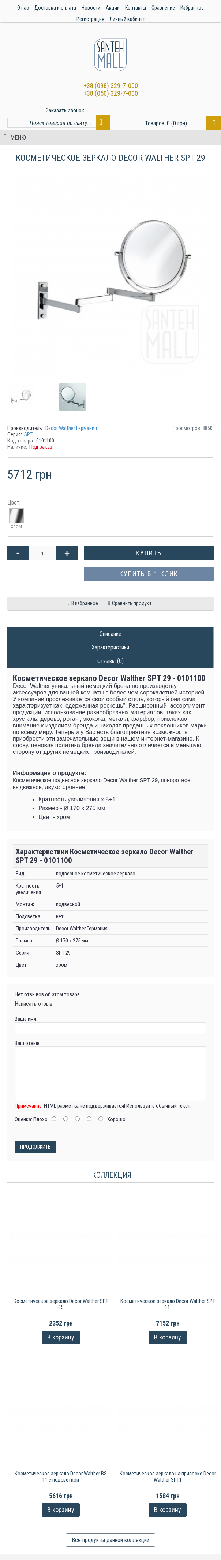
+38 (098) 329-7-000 (110, 85)
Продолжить (35, 1147)
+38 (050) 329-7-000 (110, 93)
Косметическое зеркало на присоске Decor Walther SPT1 (168, 1476)
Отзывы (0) (110, 660)
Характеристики (110, 647)
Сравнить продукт (131, 603)
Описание (110, 633)
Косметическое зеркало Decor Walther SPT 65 (61, 1304)
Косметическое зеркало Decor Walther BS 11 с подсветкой (61, 1476)
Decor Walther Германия (71, 428)
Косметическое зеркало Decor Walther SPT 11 (167, 1304)
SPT (28, 434)
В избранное (84, 603)
